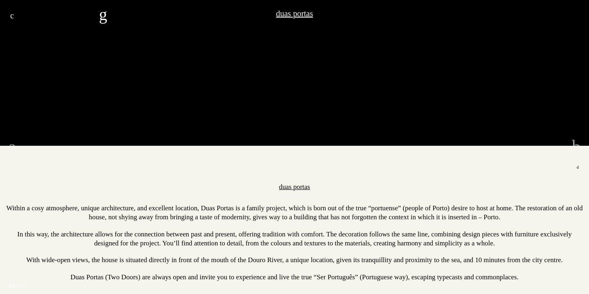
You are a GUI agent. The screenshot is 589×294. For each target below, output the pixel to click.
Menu (12, 15)
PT (23, 285)
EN (12, 285)
